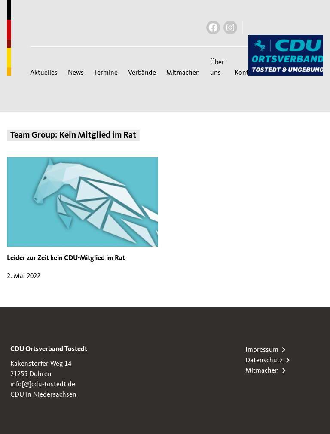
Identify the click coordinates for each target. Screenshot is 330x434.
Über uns (217, 67)
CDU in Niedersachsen (43, 394)
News (76, 72)
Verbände (142, 72)
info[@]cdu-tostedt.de (42, 384)
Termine (106, 72)
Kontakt (246, 72)
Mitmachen (183, 72)
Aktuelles (44, 72)
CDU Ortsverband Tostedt (48, 349)
